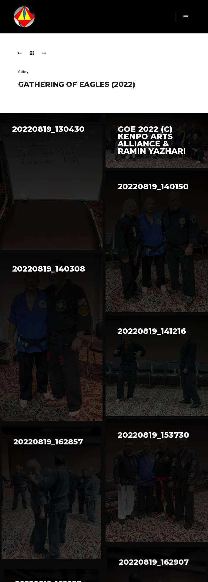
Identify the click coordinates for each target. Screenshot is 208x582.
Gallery (23, 72)
